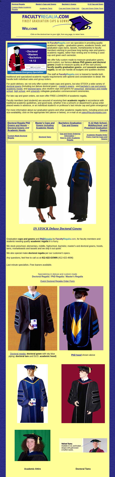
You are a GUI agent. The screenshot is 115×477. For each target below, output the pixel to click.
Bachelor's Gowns (69, 4)
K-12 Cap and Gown (95, 4)
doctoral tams (34, 89)
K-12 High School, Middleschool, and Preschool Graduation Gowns (95, 126)
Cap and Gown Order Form (92, 8)
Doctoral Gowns (16, 128)
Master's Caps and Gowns (46, 4)
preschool (79, 89)
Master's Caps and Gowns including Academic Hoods (45, 125)
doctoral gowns (14, 86)
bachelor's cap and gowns (93, 86)
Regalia (21, 4)
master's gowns (66, 86)
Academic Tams (46, 8)
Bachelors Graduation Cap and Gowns (70, 124)
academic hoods (15, 89)
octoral (18, 354)
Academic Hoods (17, 130)
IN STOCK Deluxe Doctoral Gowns (57, 228)
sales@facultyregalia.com (94, 112)
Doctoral (15, 4)
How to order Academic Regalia (70, 139)
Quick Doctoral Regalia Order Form (57, 281)
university (35, 91)
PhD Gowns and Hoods (19, 124)
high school (19, 91)
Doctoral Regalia (16, 123)
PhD (42, 239)
